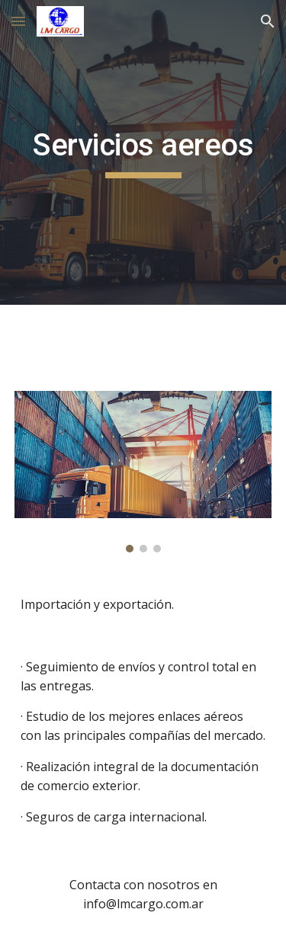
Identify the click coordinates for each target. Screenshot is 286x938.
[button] (18, 21)
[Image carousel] (143, 471)
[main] (143, 152)
